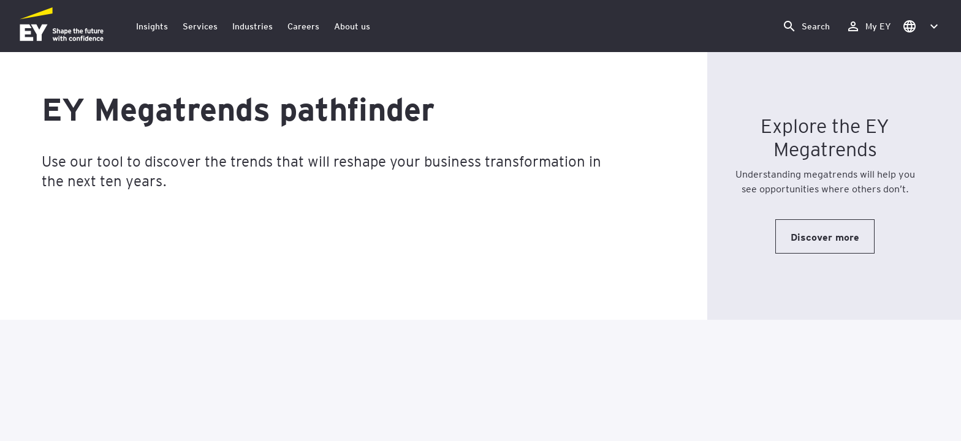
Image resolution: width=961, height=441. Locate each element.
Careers (303, 26)
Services (200, 26)
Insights (152, 26)
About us (352, 26)
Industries (252, 26)
